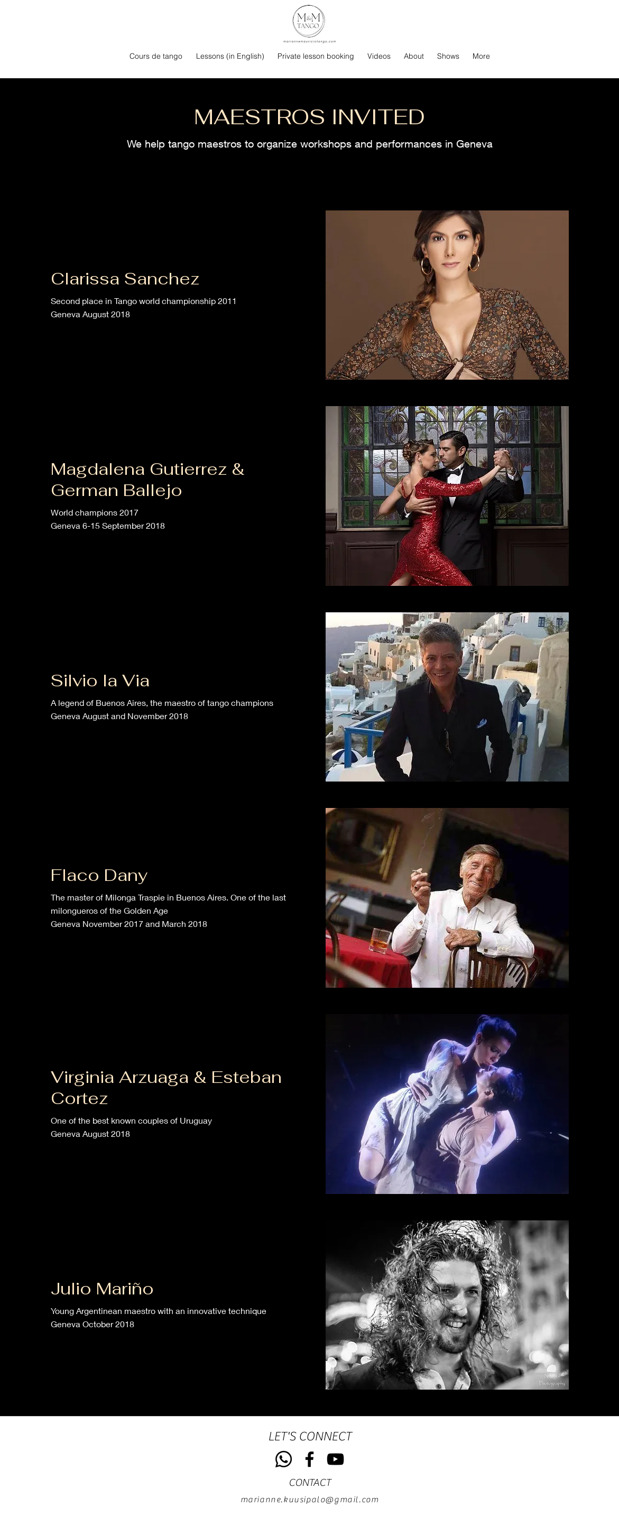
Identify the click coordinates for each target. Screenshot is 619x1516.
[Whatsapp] (283, 1459)
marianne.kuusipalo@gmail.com (310, 1499)
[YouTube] (335, 1459)
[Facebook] (309, 1459)
